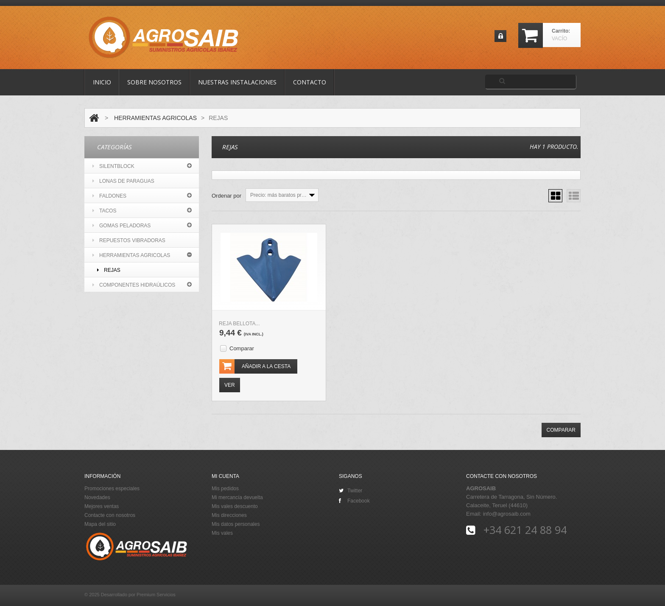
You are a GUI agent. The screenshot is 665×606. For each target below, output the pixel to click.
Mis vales (222, 533)
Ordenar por (226, 196)
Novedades (97, 497)
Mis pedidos (225, 489)
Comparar (241, 348)
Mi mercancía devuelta (237, 497)
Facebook (354, 501)
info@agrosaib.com (507, 514)
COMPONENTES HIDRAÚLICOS (133, 285)
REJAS (108, 270)
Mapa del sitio (100, 524)
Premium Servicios (156, 594)
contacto (309, 82)
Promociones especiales (112, 489)
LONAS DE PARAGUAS (123, 181)
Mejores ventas (101, 506)
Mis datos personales (236, 524)
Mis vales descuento (235, 506)
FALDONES (109, 196)
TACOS (104, 211)
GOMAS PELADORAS (121, 226)
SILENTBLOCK (113, 166)
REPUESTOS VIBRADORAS (128, 240)
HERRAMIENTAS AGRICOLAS (155, 117)
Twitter (350, 491)
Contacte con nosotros (109, 515)
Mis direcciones (229, 515)
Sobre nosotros (154, 82)
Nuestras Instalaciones (237, 82)
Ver (229, 385)
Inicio (102, 82)
